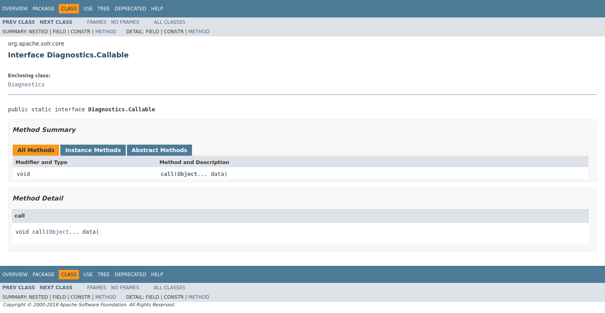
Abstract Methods (159, 150)
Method (105, 31)
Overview (15, 8)
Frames (97, 22)
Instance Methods (93, 150)
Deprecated (130, 8)
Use (88, 8)
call (167, 174)
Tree (104, 8)
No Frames (125, 22)
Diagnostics (26, 84)
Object (187, 174)
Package (43, 8)
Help (157, 8)
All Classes (169, 22)
